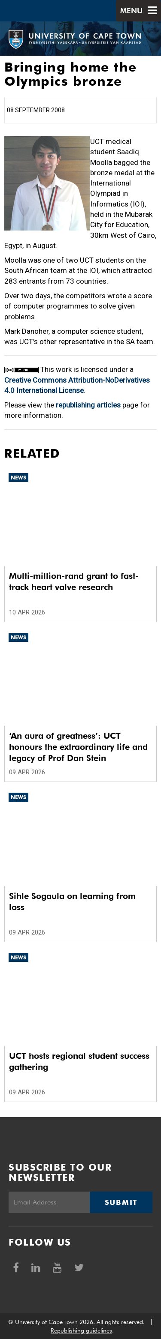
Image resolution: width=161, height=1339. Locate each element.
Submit (121, 1202)
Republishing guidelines (81, 1330)
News (18, 477)
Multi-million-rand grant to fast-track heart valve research (74, 581)
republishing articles (88, 405)
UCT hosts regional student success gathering (79, 1061)
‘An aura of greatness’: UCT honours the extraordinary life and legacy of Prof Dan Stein (78, 747)
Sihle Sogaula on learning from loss (72, 901)
